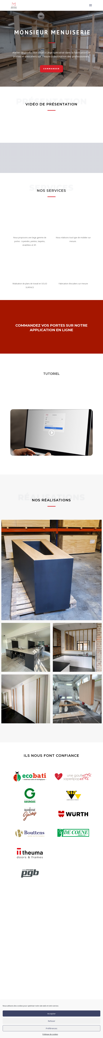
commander (51, 69)
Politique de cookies (50, 1034)
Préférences (51, 1028)
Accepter (51, 1013)
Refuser (51, 1021)
